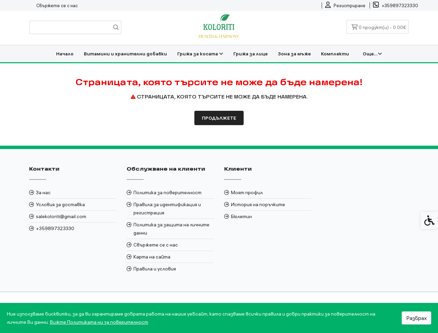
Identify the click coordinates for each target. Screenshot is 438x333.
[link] (345, 5)
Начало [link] (65, 54)
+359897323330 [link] (55, 228)
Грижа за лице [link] (250, 54)
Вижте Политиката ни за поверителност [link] (99, 322)
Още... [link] (372, 54)
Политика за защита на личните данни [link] (171, 229)
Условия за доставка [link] (60, 204)
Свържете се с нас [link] (57, 5)
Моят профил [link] (247, 192)
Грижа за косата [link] (200, 54)
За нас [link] (43, 192)
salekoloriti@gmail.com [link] (61, 216)
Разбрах (416, 318)
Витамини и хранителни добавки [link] (125, 54)
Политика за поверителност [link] (167, 192)
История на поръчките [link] (258, 204)
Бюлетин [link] (241, 216)
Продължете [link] (219, 118)
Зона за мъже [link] (294, 54)
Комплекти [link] (335, 54)
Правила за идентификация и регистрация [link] (167, 208)
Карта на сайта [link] (151, 257)
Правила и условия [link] (154, 269)
